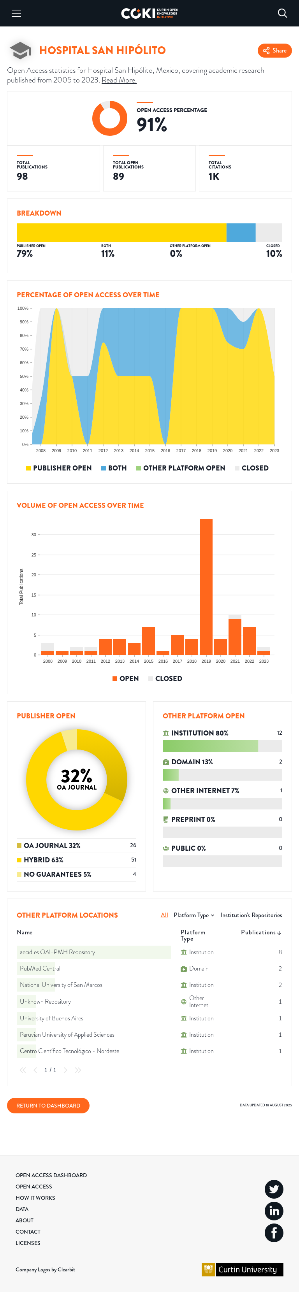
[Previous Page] (35, 1070)
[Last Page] (78, 1070)
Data (22, 1209)
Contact (28, 1232)
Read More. (119, 80)
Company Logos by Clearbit (45, 1269)
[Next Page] (65, 1070)
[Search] (282, 13)
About (24, 1220)
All (164, 915)
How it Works (35, 1198)
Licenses (28, 1243)
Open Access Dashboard (51, 1175)
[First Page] (23, 1070)
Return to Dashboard (48, 1105)
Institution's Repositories (251, 915)
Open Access (34, 1186)
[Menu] (16, 13)
